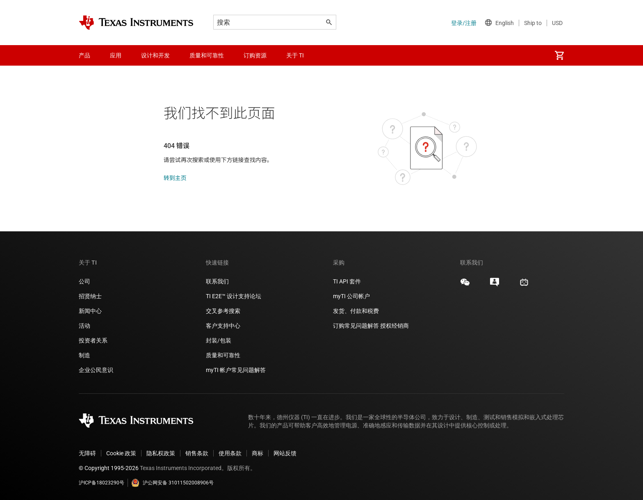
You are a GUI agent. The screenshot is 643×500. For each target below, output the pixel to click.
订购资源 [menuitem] (255, 55)
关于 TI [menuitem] (295, 55)
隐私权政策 (160, 453)
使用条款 (230, 453)
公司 (84, 281)
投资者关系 (93, 340)
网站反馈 (285, 453)
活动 (84, 325)
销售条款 (196, 453)
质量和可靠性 (224, 355)
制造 (84, 355)
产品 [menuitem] (84, 55)
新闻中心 (90, 311)
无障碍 (87, 453)
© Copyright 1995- (109, 468)
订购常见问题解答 (356, 325)
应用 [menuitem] (115, 55)
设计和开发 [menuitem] (155, 55)
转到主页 (175, 178)
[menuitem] (559, 55)
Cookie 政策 (121, 453)
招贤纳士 (90, 296)
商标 (257, 453)
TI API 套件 (347, 281)
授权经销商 (394, 325)
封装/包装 (218, 340)
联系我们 (217, 281)
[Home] (136, 22)
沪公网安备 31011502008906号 (172, 483)
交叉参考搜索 (223, 311)
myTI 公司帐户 (351, 296)
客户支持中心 (223, 325)
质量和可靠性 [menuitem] (206, 55)
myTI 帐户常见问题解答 (236, 370)
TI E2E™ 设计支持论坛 (233, 296)
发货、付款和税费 (356, 311)
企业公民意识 (96, 370)
